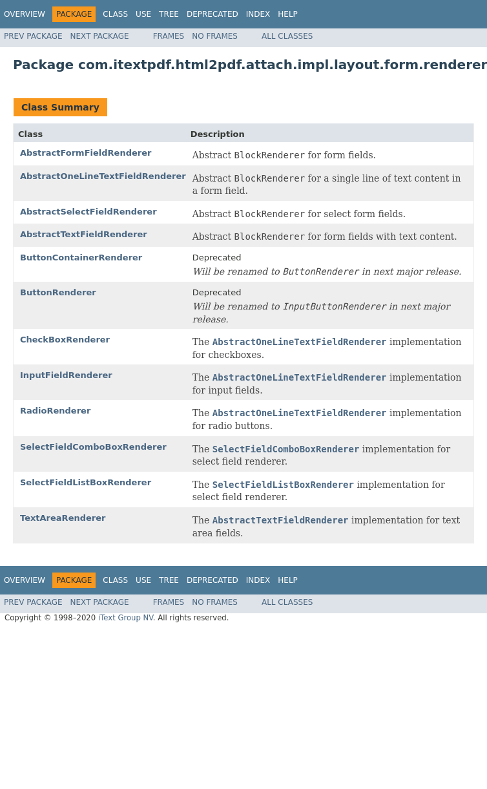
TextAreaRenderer (62, 518)
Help (288, 14)
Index (258, 14)
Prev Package (33, 36)
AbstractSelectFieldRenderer (88, 211)
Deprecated (212, 14)
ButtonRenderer (58, 292)
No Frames (215, 36)
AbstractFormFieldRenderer (85, 153)
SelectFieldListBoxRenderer (85, 482)
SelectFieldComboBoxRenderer (93, 447)
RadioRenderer (55, 411)
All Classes (287, 36)
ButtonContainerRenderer (81, 257)
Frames (169, 36)
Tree (169, 14)
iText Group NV (125, 617)
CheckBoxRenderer (65, 339)
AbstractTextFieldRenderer (83, 234)
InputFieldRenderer (66, 375)
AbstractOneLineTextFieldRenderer (103, 176)
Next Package (99, 36)
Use (143, 14)
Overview (24, 14)
